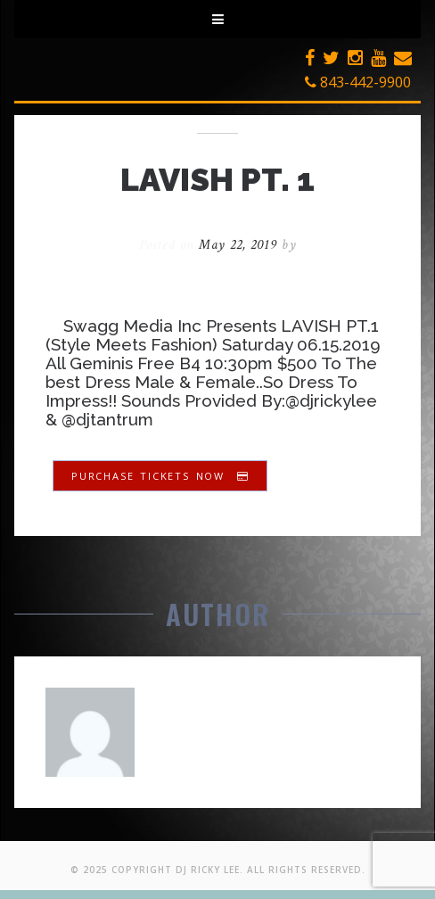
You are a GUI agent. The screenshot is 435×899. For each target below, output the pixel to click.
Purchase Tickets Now (160, 475)
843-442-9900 (358, 82)
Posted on (210, 244)
